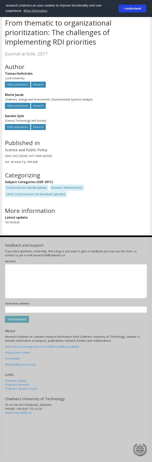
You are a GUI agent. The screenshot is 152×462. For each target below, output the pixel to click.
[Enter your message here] (76, 281)
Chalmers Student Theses (21, 388)
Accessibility (12, 358)
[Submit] (17, 319)
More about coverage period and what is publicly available (42, 346)
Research (38, 84)
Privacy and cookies (17, 352)
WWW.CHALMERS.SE (18, 413)
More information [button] (35, 10)
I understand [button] (132, 8)
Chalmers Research (17, 384)
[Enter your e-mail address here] (76, 309)
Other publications (17, 84)
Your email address (17, 303)
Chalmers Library (16, 381)
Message (10, 261)
